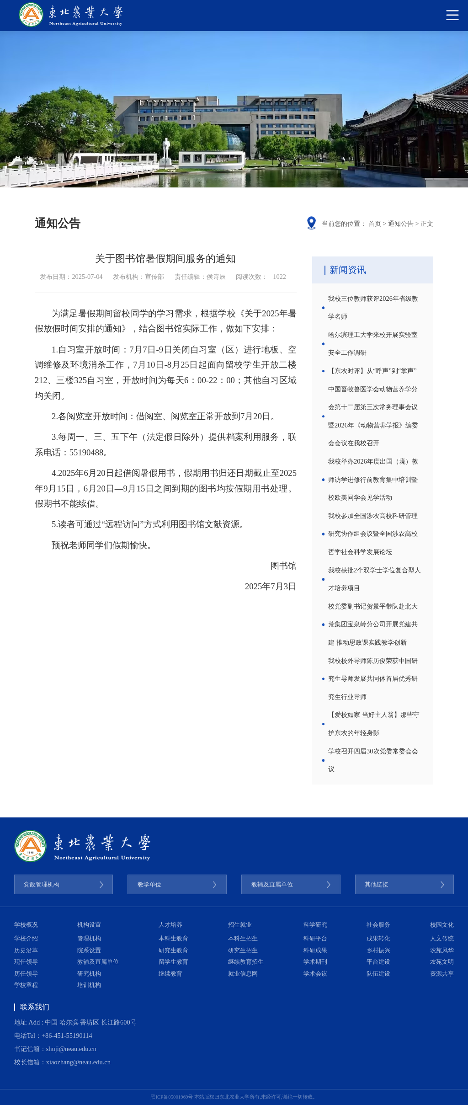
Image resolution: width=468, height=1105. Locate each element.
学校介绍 (26, 938)
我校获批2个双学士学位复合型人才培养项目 (374, 579)
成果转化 (378, 938)
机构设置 (89, 925)
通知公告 (401, 223)
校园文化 (442, 925)
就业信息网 (243, 974)
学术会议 (315, 974)
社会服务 (378, 925)
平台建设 (378, 962)
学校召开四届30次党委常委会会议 (373, 760)
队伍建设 (378, 974)
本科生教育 (173, 938)
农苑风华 (442, 950)
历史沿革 (26, 950)
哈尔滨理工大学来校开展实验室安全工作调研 (373, 344)
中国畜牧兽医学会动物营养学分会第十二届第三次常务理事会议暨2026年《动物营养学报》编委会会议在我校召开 (373, 416)
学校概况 (26, 925)
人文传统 (442, 938)
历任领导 (26, 974)
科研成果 (315, 950)
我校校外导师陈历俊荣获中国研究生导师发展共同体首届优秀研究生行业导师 (373, 678)
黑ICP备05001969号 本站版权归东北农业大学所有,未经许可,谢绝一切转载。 (233, 1097)
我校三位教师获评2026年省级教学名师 (373, 307)
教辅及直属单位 (98, 962)
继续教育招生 (246, 962)
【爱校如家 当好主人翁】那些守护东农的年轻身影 (374, 724)
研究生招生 (243, 950)
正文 (426, 223)
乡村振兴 (378, 950)
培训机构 (89, 985)
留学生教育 (173, 962)
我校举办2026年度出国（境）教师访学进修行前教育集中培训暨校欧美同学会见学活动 (373, 479)
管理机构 (89, 938)
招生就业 (240, 925)
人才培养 (170, 925)
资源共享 (442, 974)
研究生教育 (173, 950)
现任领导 (26, 962)
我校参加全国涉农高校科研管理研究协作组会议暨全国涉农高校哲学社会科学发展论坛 (373, 533)
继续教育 (170, 974)
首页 (374, 223)
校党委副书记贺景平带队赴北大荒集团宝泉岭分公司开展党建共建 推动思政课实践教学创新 (373, 624)
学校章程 (26, 985)
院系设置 (89, 950)
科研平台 (315, 938)
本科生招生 (243, 938)
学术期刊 (315, 962)
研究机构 (89, 974)
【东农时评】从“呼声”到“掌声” (372, 370)
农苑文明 (442, 962)
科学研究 (315, 925)
